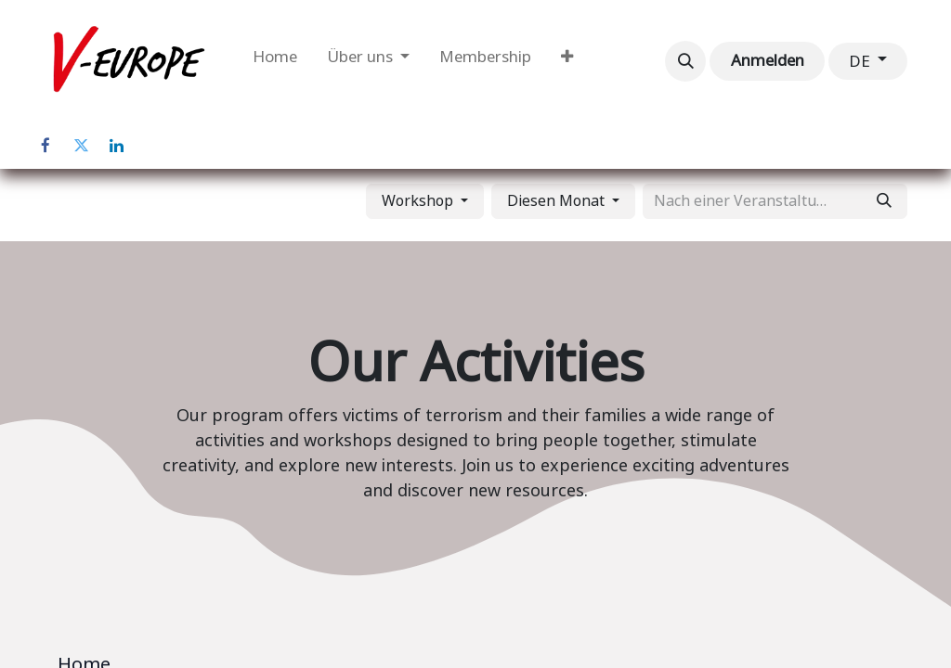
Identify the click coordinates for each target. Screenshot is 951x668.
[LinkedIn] (116, 145)
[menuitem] (275, 61)
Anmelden (767, 60)
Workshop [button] (419, 201)
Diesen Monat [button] (557, 201)
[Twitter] (81, 145)
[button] (685, 61)
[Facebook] (45, 145)
